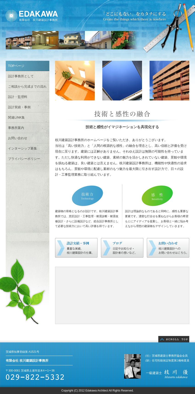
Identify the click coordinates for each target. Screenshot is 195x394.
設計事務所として (21, 76)
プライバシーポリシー (24, 159)
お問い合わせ (17, 138)
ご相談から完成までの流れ (27, 86)
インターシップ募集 (22, 148)
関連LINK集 (16, 117)
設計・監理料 (17, 97)
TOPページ (16, 66)
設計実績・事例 (19, 107)
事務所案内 (16, 128)
